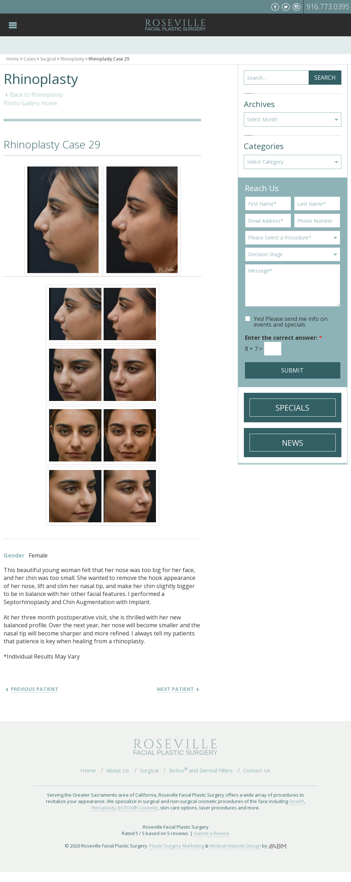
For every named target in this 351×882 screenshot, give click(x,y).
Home (12, 59)
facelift (296, 801)
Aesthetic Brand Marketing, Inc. (277, 846)
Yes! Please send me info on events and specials (291, 321)
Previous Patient (34, 689)
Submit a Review (211, 833)
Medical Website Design (235, 846)
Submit (292, 370)
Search (325, 77)
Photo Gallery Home (30, 103)
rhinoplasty (103, 807)
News (292, 442)
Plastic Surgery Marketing (176, 846)
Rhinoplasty (72, 59)
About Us (117, 770)
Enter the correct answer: (283, 338)
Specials (292, 407)
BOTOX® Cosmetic (138, 807)
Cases (29, 59)
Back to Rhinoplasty (36, 94)
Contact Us (257, 770)
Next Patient (175, 689)
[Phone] (317, 220)
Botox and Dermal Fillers (201, 770)
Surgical (48, 59)
